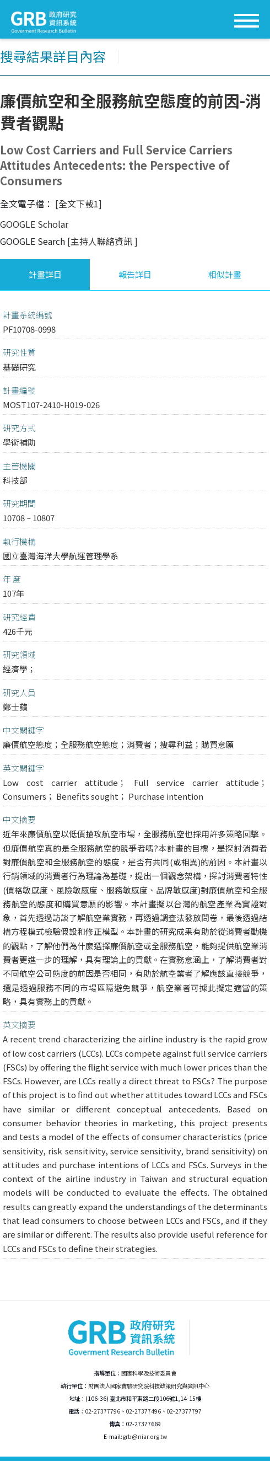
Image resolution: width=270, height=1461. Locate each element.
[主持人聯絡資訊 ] (102, 241)
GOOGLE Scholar (34, 224)
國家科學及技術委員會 (148, 1373)
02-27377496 (143, 1411)
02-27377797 (184, 1411)
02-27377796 (102, 1411)
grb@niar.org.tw (144, 1436)
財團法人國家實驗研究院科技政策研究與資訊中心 (148, 1386)
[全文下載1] (78, 203)
